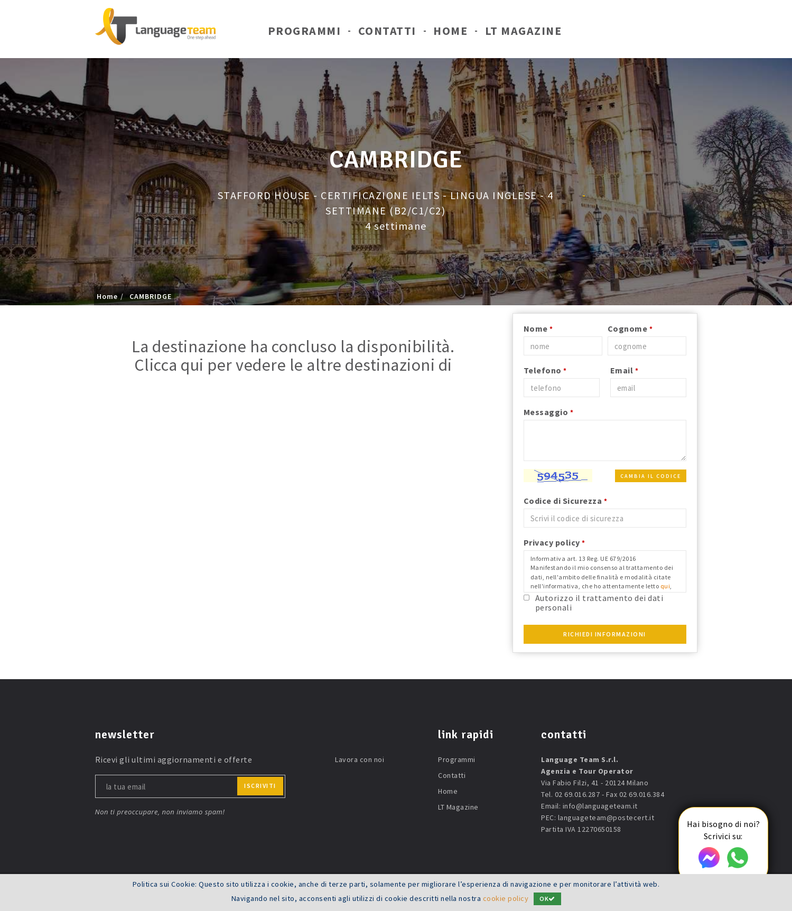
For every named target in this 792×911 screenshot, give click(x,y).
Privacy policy (554, 542)
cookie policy (506, 899)
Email (624, 370)
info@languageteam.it (600, 806)
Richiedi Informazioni (604, 634)
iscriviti (260, 786)
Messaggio (549, 412)
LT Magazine (523, 30)
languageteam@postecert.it (606, 817)
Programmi (304, 30)
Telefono (545, 370)
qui (665, 586)
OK (547, 899)
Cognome (630, 328)
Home (450, 30)
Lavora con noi (359, 759)
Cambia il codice (650, 476)
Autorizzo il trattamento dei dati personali (599, 602)
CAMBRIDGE (150, 296)
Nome (538, 328)
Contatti (387, 30)
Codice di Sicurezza (566, 500)
